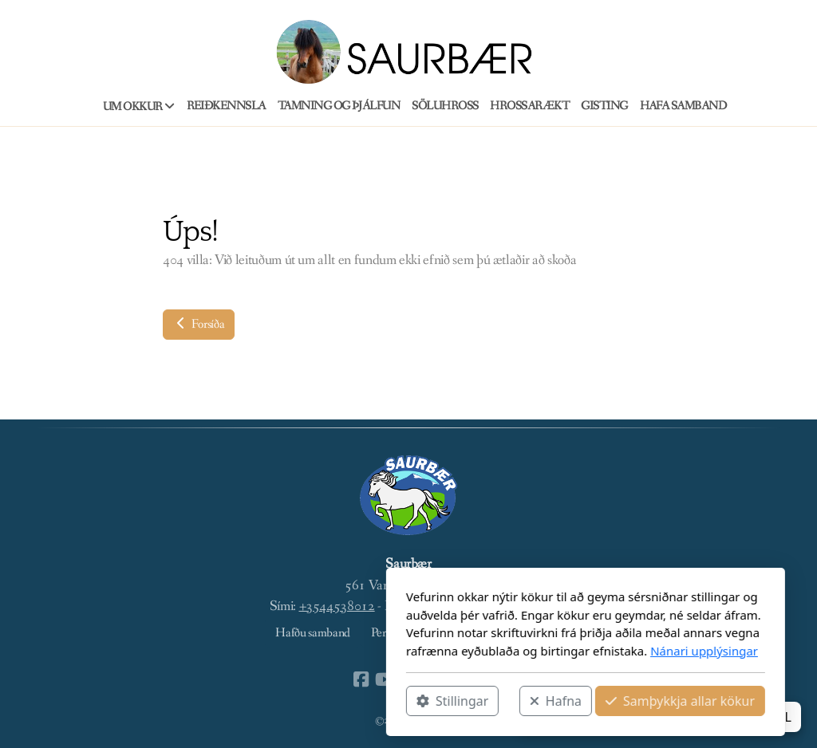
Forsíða (198, 324)
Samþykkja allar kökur (503, 701)
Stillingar (275, 701)
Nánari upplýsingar (527, 651)
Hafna (379, 701)
